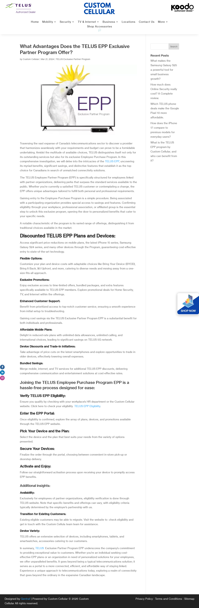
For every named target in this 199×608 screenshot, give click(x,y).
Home (35, 22)
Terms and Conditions (168, 598)
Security (65, 22)
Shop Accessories (99, 26)
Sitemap (189, 598)
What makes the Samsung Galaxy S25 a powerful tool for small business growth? (163, 69)
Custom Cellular (31, 59)
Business (109, 22)
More (161, 22)
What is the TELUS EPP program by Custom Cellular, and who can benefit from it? (163, 151)
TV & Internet (87, 22)
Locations (128, 22)
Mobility (47, 22)
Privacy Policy (144, 598)
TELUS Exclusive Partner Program (73, 59)
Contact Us (147, 22)
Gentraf (25, 598)
